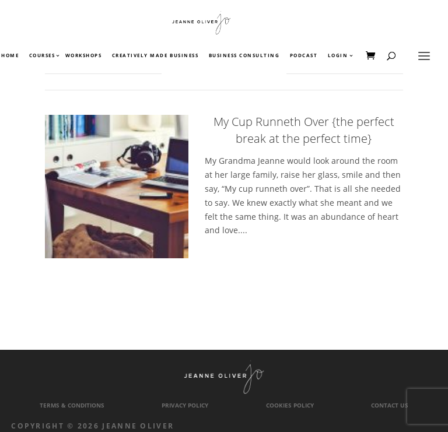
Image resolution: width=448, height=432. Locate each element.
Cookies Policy (290, 405)
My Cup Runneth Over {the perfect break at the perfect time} (304, 130)
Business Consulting (244, 56)
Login (338, 56)
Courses (41, 56)
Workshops (83, 56)
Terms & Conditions (72, 405)
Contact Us (389, 405)
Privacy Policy (185, 405)
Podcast (304, 56)
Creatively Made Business (155, 56)
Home (10, 56)
